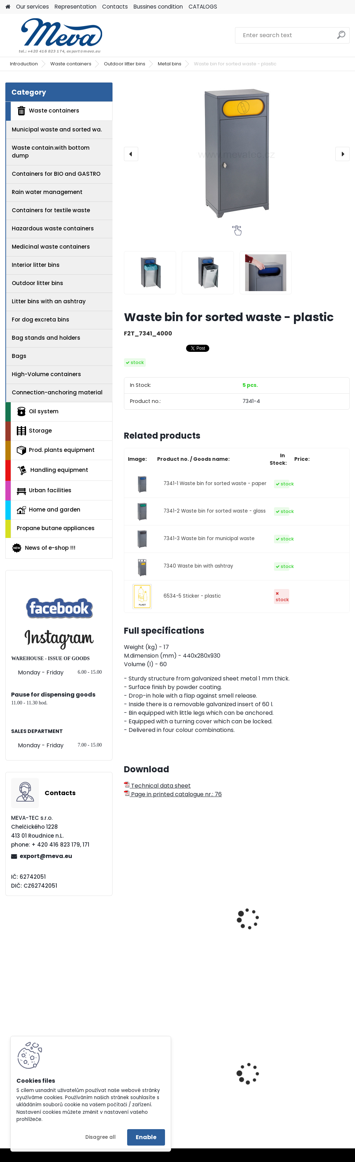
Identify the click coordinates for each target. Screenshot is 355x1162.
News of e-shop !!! (43, 548)
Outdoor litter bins (124, 63)
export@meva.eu (46, 856)
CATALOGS (203, 6)
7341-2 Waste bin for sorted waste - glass (215, 511)
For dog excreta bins (40, 319)
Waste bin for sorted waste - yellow (235, 919)
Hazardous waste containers (53, 228)
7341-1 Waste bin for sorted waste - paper (215, 483)
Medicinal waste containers (51, 246)
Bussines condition (158, 6)
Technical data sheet (157, 786)
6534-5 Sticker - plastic (192, 596)
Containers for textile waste (51, 210)
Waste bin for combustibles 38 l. (308, 1080)
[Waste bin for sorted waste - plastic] (237, 154)
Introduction (24, 63)
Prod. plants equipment (56, 450)
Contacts (115, 6)
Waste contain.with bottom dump (51, 152)
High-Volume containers (46, 374)
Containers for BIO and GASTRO (56, 174)
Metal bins (169, 63)
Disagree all (100, 1137)
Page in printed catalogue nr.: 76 (173, 794)
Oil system (38, 411)
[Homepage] (7, 7)
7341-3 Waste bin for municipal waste (209, 538)
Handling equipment (52, 470)
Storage (34, 430)
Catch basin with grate (230, 1080)
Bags (19, 356)
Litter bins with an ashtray (49, 301)
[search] (341, 38)
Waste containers (70, 63)
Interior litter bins (36, 265)
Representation (75, 6)
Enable (146, 1137)
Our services (32, 6)
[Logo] (54, 35)
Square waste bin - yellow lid (310, 919)
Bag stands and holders (46, 337)
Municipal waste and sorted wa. (57, 129)
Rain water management (47, 192)
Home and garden (48, 509)
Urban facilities (44, 490)
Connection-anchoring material (57, 392)
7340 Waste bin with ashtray (198, 566)
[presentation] (131, 154)
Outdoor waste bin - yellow (157, 919)
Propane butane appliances (56, 528)
